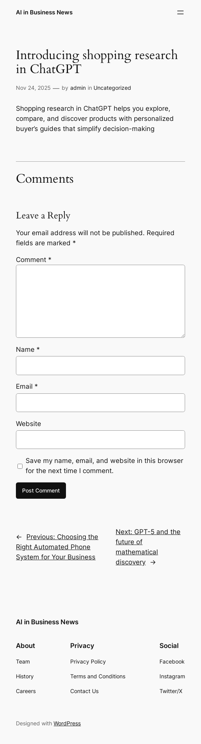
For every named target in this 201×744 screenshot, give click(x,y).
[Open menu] (180, 12)
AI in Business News (44, 12)
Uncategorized (112, 87)
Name (28, 349)
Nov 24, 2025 (33, 87)
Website (28, 424)
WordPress (67, 723)
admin (78, 87)
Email (27, 386)
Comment (34, 260)
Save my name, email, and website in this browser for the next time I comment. (104, 466)
